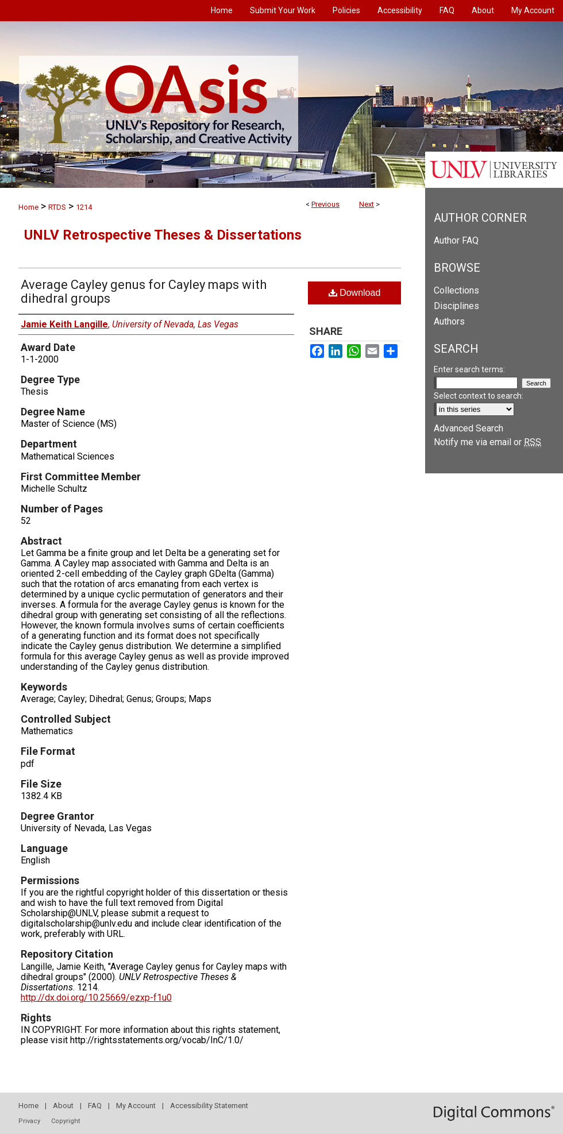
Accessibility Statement (209, 1105)
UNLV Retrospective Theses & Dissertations (163, 235)
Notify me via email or (487, 442)
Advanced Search (468, 428)
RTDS (57, 207)
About (63, 1105)
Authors (449, 321)
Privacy (29, 1121)
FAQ (95, 1105)
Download (355, 293)
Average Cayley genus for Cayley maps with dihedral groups (144, 291)
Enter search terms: (469, 369)
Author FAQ (456, 240)
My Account (136, 1105)
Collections (456, 290)
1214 (84, 207)
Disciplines (456, 305)
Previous (325, 204)
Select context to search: (478, 395)
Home (28, 207)
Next (366, 204)
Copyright (65, 1121)
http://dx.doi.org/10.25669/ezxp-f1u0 (96, 997)
